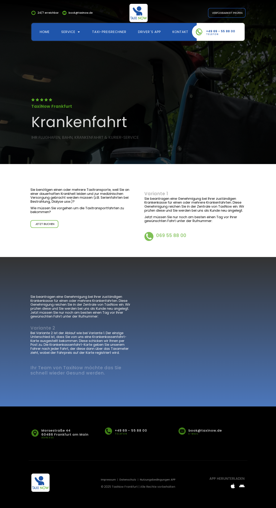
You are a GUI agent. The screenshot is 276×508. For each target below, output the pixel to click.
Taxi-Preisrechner (109, 32)
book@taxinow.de (205, 430)
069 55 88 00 (171, 240)
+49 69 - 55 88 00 (220, 31)
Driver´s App (149, 32)
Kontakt (180, 32)
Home (45, 32)
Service (70, 31)
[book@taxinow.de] (182, 431)
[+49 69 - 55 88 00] (199, 32)
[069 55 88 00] (148, 241)
